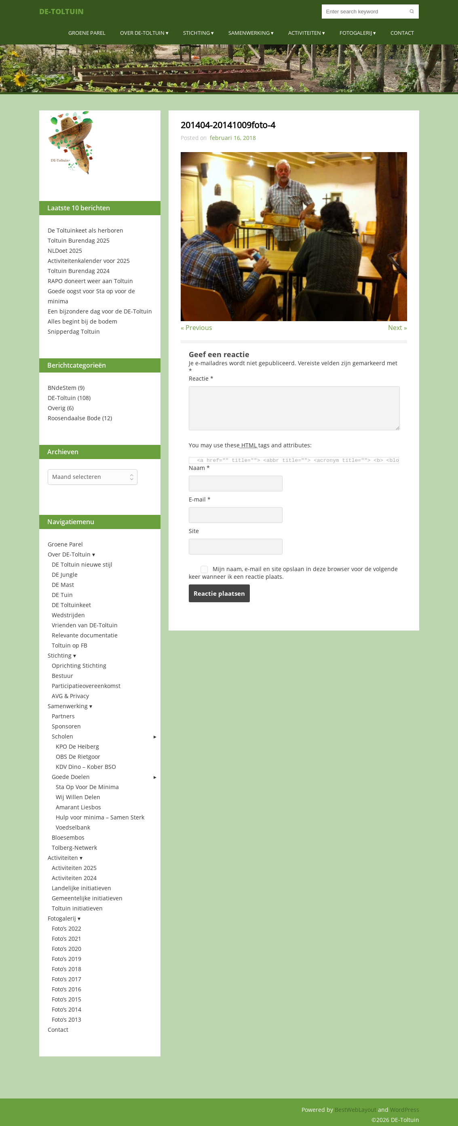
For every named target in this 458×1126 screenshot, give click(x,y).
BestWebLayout (356, 1109)
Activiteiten (304, 32)
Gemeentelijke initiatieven (87, 898)
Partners (63, 716)
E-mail (200, 499)
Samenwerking (249, 32)
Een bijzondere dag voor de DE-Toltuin (100, 311)
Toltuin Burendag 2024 (79, 271)
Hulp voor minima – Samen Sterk (100, 817)
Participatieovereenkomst (86, 686)
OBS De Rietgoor (78, 756)
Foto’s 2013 (66, 1019)
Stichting (196, 32)
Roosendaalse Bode (74, 418)
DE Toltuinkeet (71, 605)
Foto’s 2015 (66, 999)
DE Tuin (62, 595)
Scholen (62, 736)
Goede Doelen (71, 777)
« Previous (196, 327)
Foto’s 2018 (66, 969)
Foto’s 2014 (66, 1009)
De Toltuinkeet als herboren (85, 230)
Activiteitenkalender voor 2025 (89, 261)
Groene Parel (87, 32)
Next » (397, 327)
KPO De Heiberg (77, 746)
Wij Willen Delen (78, 797)
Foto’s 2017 (66, 979)
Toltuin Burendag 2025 (79, 240)
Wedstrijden (68, 615)
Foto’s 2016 (66, 989)
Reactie (201, 378)
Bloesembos (68, 837)
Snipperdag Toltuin (74, 331)
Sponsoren (66, 726)
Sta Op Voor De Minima (87, 787)
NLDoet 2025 (65, 250)
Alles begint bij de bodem (82, 321)
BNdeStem (62, 388)
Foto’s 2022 (66, 928)
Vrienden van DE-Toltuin (85, 625)
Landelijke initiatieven (81, 888)
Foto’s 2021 (66, 938)
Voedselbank (73, 827)
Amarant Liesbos (78, 807)
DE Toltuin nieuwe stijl (82, 564)
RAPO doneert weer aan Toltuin (90, 281)
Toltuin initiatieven (77, 908)
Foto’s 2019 (66, 959)
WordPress (404, 1109)
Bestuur (62, 675)
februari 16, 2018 (233, 138)
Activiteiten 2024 (74, 878)
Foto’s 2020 (66, 948)
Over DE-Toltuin (142, 32)
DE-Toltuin (61, 11)
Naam (199, 468)
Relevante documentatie (85, 635)
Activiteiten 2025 (74, 868)
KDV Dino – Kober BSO (86, 766)
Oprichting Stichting (79, 665)
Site (194, 531)
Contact (402, 32)
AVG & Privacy (70, 696)
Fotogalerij (356, 32)
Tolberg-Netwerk (74, 847)
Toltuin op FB (69, 645)
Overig (56, 408)
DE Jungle (65, 574)
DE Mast (63, 584)
